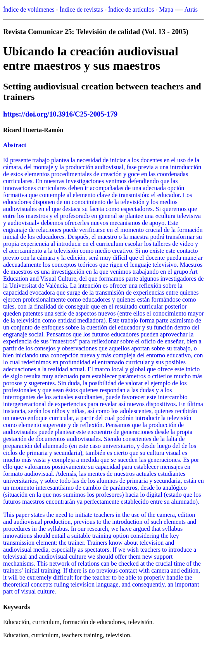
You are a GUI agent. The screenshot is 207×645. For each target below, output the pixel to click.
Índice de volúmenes (28, 9)
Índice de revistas (81, 9)
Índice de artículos (131, 9)
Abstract (14, 145)
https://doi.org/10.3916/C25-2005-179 (60, 114)
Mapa (166, 9)
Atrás (191, 9)
